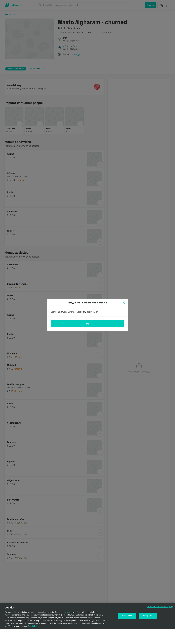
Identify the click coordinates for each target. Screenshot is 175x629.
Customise (127, 617)
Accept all (147, 617)
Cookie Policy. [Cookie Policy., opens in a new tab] (34, 627)
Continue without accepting (160, 607)
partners (66, 613)
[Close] (123, 302)
